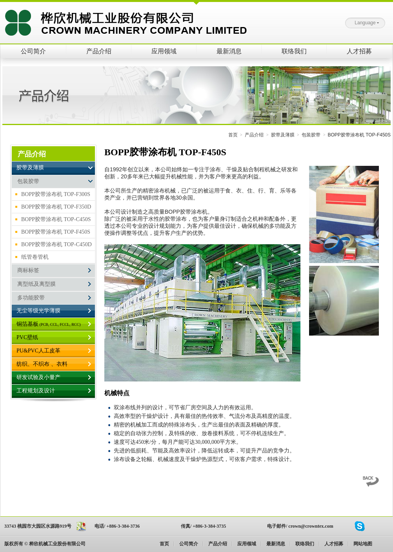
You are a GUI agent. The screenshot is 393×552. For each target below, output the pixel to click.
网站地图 (362, 544)
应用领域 (163, 51)
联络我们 (294, 51)
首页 (233, 135)
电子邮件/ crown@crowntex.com (300, 526)
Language (366, 22)
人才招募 (359, 51)
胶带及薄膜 (283, 135)
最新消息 (229, 51)
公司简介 (33, 51)
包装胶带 (311, 135)
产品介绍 (98, 51)
